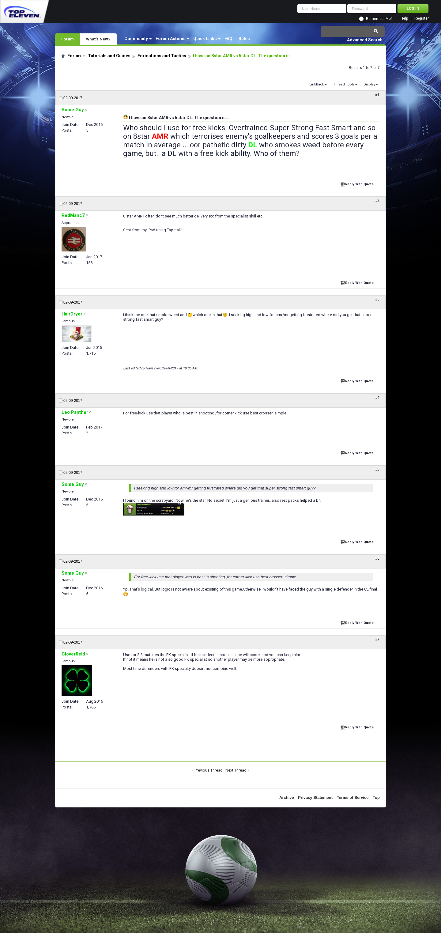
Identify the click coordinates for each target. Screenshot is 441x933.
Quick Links (205, 38)
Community (136, 38)
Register (421, 18)
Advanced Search (365, 39)
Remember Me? (379, 19)
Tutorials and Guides (109, 55)
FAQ (228, 38)
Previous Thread (208, 770)
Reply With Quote (358, 183)
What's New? (98, 38)
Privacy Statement (315, 797)
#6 (377, 558)
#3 (377, 299)
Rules (244, 38)
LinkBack (316, 84)
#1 (377, 95)
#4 (377, 397)
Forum (67, 38)
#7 (377, 639)
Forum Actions (171, 38)
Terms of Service (353, 797)
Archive (286, 797)
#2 (377, 200)
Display (369, 84)
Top (376, 797)
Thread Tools (344, 84)
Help (404, 18)
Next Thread (236, 770)
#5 (377, 469)
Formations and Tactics (162, 55)
